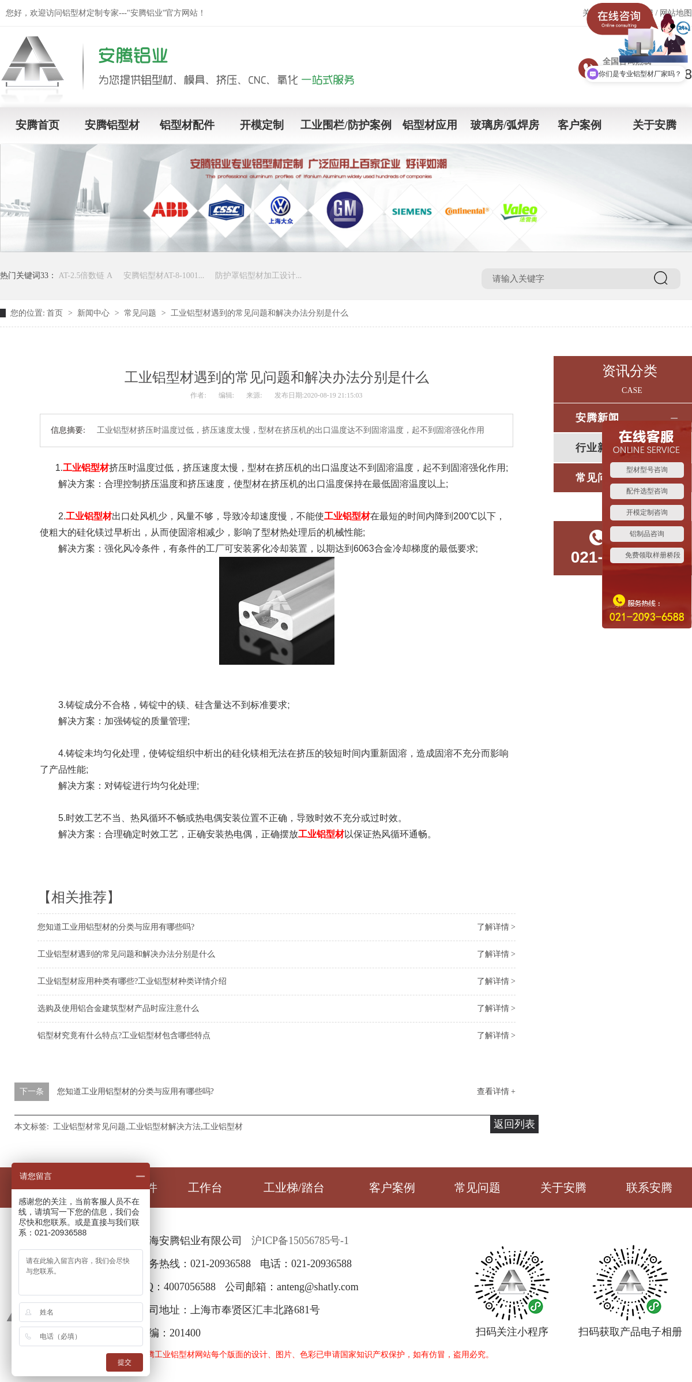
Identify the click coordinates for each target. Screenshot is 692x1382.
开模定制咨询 (647, 512)
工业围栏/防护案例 (345, 125)
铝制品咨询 (647, 534)
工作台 (205, 1187)
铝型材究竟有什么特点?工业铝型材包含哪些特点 (123, 1035)
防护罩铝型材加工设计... (258, 275)
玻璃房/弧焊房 (505, 125)
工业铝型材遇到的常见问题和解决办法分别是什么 (126, 954)
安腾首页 (37, 125)
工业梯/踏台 (294, 1187)
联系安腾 (649, 1187)
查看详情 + (496, 1091)
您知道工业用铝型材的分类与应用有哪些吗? (115, 927)
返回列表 (514, 1124)
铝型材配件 (187, 125)
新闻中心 (93, 313)
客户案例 (579, 125)
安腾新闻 (597, 418)
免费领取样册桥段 (652, 555)
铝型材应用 (430, 125)
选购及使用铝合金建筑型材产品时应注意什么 (118, 1008)
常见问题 (140, 313)
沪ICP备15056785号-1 (300, 1240)
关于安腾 (654, 125)
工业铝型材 (86, 468)
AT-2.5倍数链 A (86, 275)
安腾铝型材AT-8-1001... (164, 275)
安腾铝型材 (112, 125)
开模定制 (262, 125)
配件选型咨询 (647, 491)
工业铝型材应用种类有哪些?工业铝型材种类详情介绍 (132, 981)
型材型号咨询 (647, 470)
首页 (55, 313)
